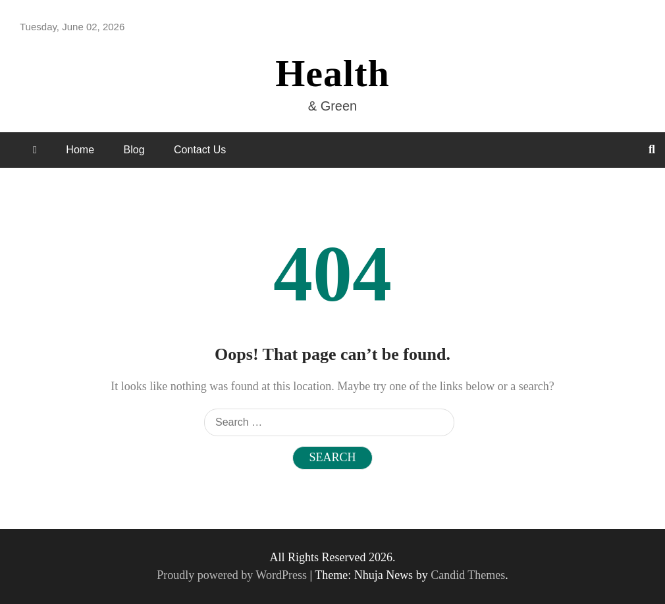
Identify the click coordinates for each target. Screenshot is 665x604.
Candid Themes (468, 575)
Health (332, 73)
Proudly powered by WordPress (233, 575)
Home (80, 149)
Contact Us (200, 149)
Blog (134, 149)
